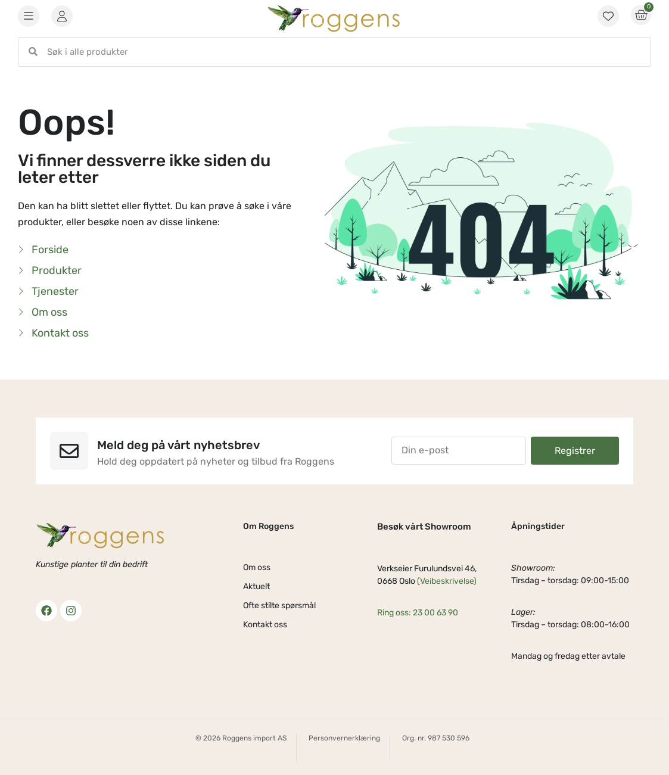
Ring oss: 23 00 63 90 (417, 613)
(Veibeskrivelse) (447, 581)
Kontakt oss (265, 625)
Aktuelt (256, 586)
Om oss (256, 567)
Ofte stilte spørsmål (279, 605)
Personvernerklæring (344, 738)
